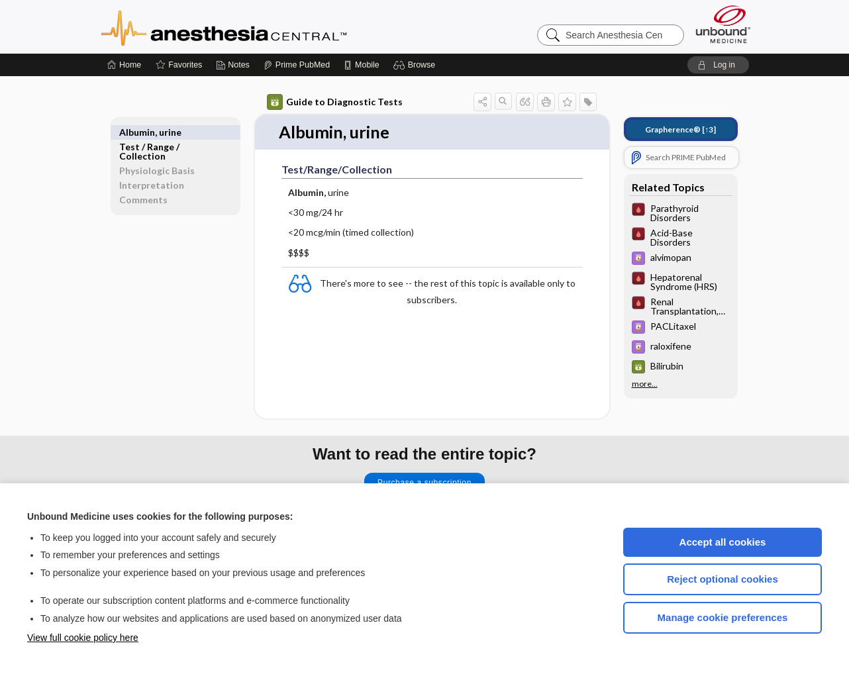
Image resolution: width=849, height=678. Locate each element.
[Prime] (297, 65)
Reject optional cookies (722, 579)
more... (645, 384)
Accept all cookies (722, 542)
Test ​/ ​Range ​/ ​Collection (150, 136)
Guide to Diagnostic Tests (335, 102)
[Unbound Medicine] (723, 24)
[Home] (124, 65)
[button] (416, 65)
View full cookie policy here (82, 637)
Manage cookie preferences (723, 617)
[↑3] (680, 129)
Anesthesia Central (265, 26)
